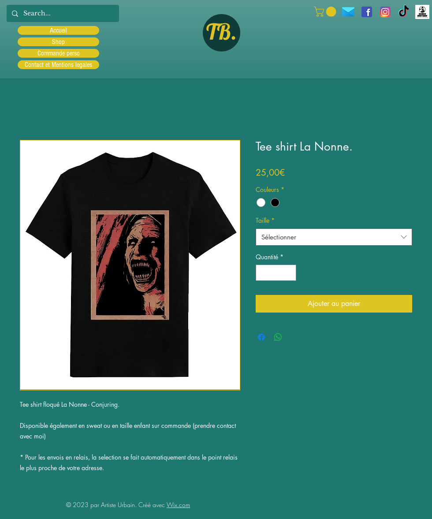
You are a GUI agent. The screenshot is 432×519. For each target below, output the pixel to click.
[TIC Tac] (404, 12)
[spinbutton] (276, 272)
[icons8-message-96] (348, 12)
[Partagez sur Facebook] (261, 337)
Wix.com (178, 505)
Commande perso (58, 53)
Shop (58, 42)
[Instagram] (385, 12)
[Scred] (422, 12)
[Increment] (289, 272)
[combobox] (334, 237)
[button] (326, 12)
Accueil (58, 30)
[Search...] (62, 13)
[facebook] (367, 12)
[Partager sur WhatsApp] (278, 337)
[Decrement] (262, 272)
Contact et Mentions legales (58, 65)
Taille (265, 220)
